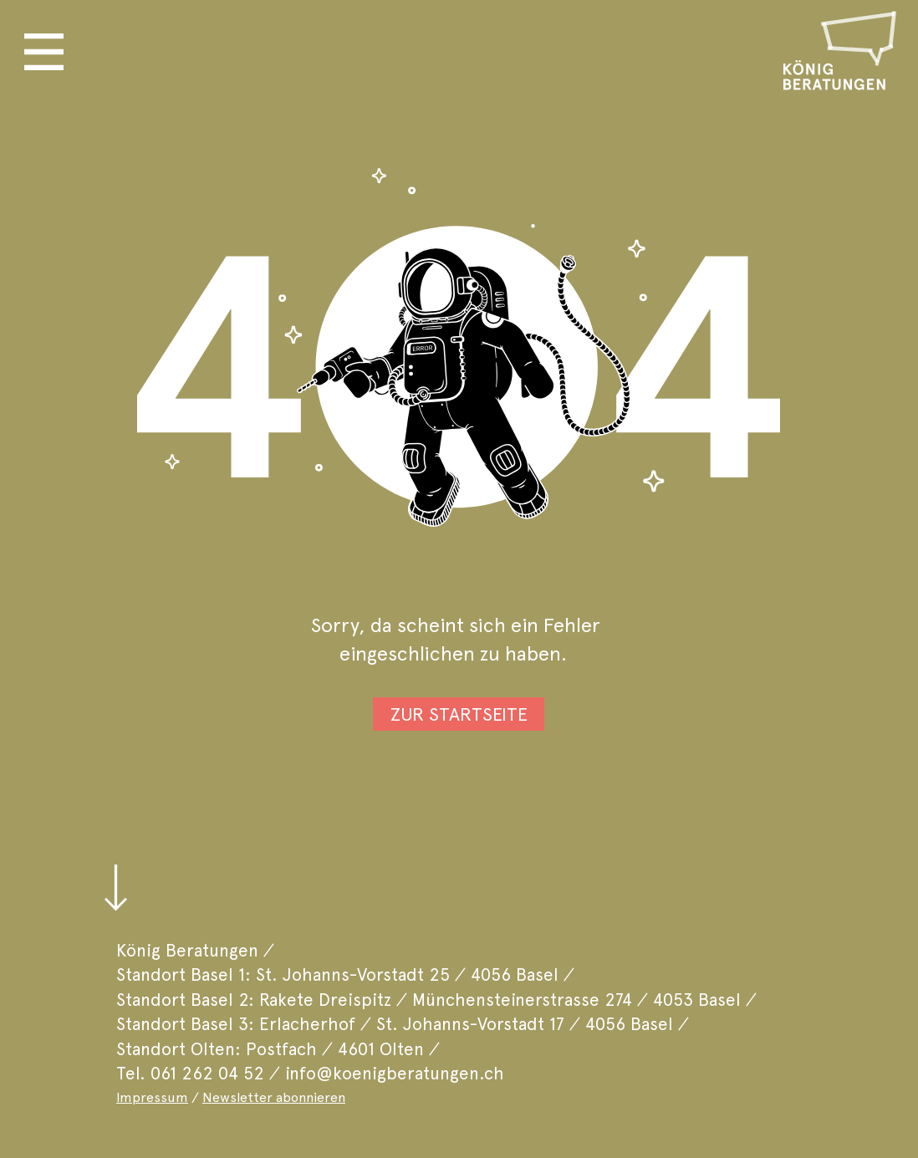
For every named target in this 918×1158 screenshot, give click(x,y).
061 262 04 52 (207, 1073)
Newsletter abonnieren (273, 1097)
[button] (44, 51)
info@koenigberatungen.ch (394, 1073)
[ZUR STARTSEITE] (458, 714)
